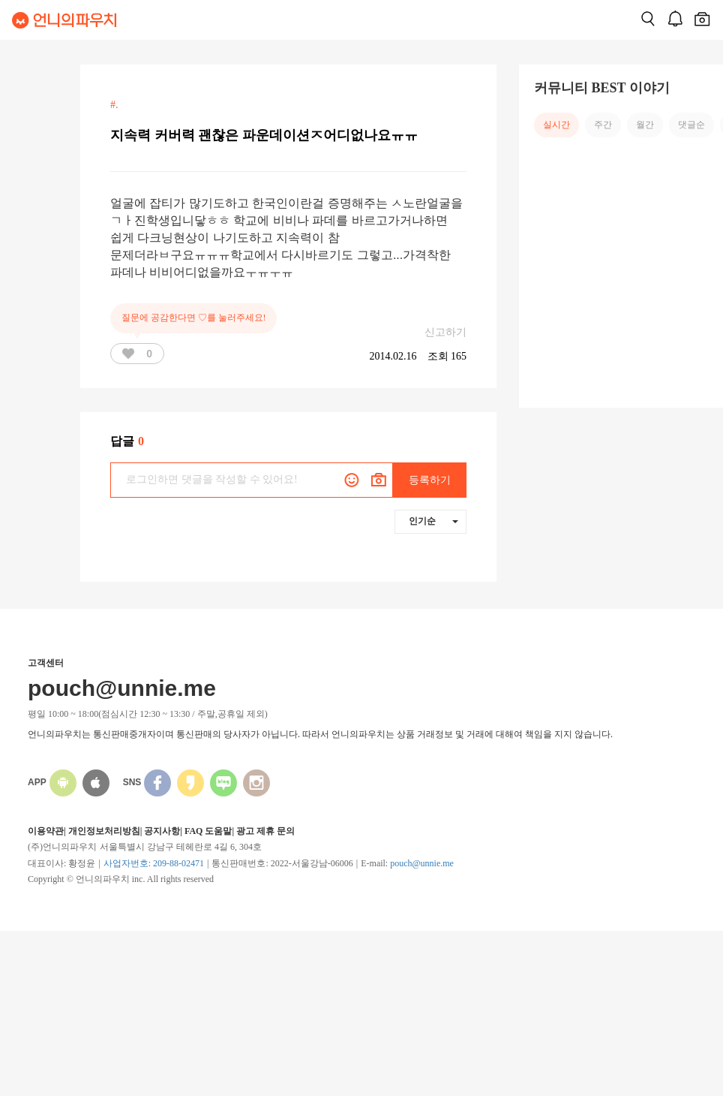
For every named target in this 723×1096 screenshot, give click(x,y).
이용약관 (46, 831)
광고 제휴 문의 (265, 831)
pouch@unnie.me (422, 863)
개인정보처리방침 (104, 831)
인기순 (433, 521)
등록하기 (430, 480)
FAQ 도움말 (208, 831)
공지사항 (162, 831)
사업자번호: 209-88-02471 (154, 863)
